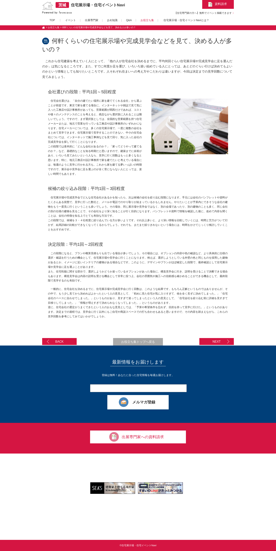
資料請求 (221, 4)
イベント (70, 20)
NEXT (217, 341)
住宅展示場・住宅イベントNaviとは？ (186, 20)
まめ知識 (112, 20)
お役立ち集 (147, 20)
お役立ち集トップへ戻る (138, 341)
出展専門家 (91, 20)
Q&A (129, 20)
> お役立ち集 (52, 27)
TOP (52, 20)
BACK (59, 341)
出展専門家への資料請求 (143, 437)
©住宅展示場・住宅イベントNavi (138, 545)
